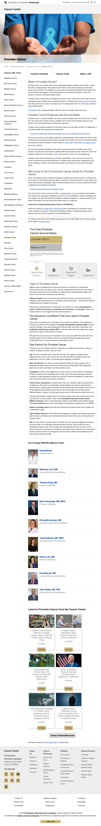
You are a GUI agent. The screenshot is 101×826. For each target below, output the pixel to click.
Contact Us (18, 798)
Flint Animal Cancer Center (67, 782)
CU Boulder (64, 777)
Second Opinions (46, 765)
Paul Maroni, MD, (51, 742)
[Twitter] (13, 777)
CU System (81, 798)
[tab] (36, 270)
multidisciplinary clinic (68, 193)
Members (33, 757)
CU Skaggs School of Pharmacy (67, 766)
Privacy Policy (19, 802)
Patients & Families (17, 66)
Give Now (33, 772)
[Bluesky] (7, 790)
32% (55, 154)
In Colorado (32, 110)
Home (6, 66)
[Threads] (19, 783)
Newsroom (33, 768)
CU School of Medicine (65, 760)
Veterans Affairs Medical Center (86, 766)
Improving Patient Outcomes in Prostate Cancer (47, 189)
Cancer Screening (46, 778)
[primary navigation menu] (95, 2)
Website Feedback (50, 798)
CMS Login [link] (50, 821)
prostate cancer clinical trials (53, 208)
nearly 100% (69, 142)
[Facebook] (7, 777)
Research (33, 761)
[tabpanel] (62, 358)
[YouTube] (19, 777)
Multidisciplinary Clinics (48, 771)
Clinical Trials (48, 782)
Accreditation (18, 805)
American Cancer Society (87, 101)
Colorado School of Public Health (67, 772)
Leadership (33, 764)
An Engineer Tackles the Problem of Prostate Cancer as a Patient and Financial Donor (60, 133)
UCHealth (84, 755)
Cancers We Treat (32, 66)
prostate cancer (44, 221)
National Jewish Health (86, 776)
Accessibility (81, 802)
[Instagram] (7, 783)
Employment (50, 805)
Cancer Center (12, 9)
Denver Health (86, 771)
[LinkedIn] (13, 783)
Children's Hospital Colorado (87, 760)
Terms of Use (50, 802)
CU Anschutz (64, 755)
